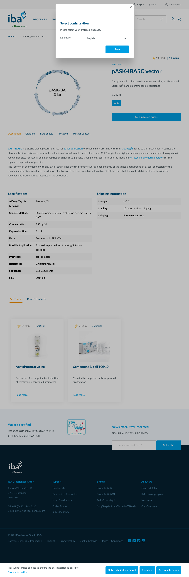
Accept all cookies (169, 570)
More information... (18, 572)
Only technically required (122, 570)
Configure (147, 570)
